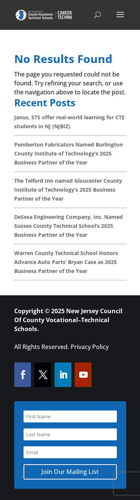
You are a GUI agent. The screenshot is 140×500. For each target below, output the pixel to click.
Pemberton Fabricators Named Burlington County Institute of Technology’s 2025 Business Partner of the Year (68, 153)
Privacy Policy (90, 347)
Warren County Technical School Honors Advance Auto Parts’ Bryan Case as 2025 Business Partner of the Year (66, 261)
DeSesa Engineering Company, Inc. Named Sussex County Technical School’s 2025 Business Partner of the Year (68, 225)
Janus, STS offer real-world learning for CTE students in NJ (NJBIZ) (69, 122)
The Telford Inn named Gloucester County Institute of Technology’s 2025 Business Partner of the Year (68, 189)
